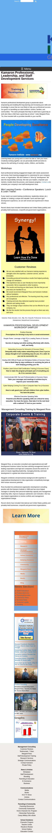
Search (17, 1)
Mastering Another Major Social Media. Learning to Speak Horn (25, 651)
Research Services (26, 758)
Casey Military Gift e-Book (27, 815)
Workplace (26, 772)
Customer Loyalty (23, 602)
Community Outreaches (27, 808)
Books (22, 578)
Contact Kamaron (27, 763)
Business (27, 783)
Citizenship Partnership (27, 813)
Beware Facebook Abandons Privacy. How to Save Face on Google (25, 645)
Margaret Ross (25, 569)
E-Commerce (26, 781)
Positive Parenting (21, 684)
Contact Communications (26, 799)
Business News (22, 600)
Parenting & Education (26, 779)
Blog (22, 583)
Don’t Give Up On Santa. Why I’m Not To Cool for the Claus (26, 664)
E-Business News (23, 598)
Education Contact (27, 831)
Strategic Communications (26, 550)
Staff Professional (23, 591)
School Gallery (27, 829)
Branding (20, 604)
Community (24, 564)
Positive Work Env (23, 593)
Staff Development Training (27, 756)
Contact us (45, 182)
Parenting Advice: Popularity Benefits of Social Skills (24, 659)
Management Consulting (24, 536)
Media (22, 574)
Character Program (26, 822)
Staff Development (27, 774)
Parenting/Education (23, 595)
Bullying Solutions (27, 560)
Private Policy (26, 765)
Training (23, 542)
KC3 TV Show (26, 795)
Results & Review (27, 827)
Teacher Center (27, 824)
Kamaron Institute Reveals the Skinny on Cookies (25, 655)
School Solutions (26, 555)
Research (23, 546)
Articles (26, 797)
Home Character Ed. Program (27, 811)
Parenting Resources (27, 806)
